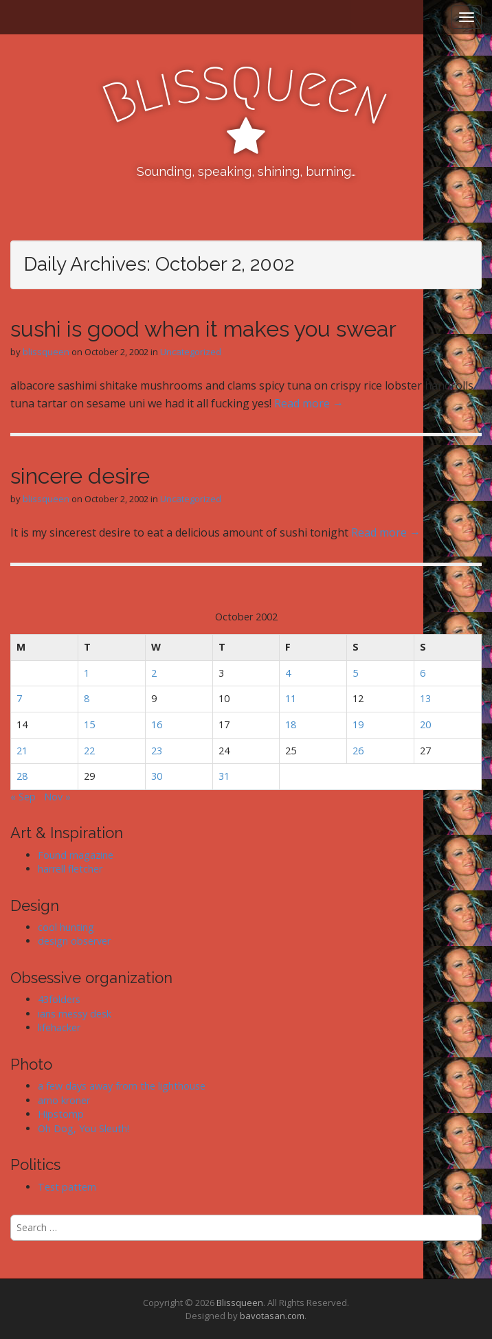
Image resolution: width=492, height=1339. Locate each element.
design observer (74, 940)
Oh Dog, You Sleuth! (83, 1128)
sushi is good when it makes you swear (203, 328)
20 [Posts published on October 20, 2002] (425, 724)
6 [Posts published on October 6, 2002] (422, 672)
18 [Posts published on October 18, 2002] (290, 724)
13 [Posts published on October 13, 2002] (425, 698)
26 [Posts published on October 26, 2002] (358, 750)
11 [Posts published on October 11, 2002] (290, 698)
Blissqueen (239, 1302)
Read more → (309, 403)
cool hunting (66, 927)
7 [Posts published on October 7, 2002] (19, 698)
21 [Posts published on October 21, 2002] (21, 750)
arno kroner (64, 1100)
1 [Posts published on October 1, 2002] (86, 672)
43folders (59, 999)
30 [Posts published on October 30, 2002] (156, 776)
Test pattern (67, 1186)
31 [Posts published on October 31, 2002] (224, 776)
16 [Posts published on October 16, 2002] (156, 724)
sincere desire (80, 475)
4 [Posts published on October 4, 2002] (288, 672)
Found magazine (75, 855)
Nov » (57, 796)
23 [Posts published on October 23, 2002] (156, 750)
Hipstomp (61, 1114)
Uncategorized (190, 352)
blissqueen (46, 352)
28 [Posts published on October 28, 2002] (21, 776)
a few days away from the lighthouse (121, 1085)
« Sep (23, 796)
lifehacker (59, 1027)
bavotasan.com (272, 1315)
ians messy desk (74, 1013)
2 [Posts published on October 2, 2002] (154, 672)
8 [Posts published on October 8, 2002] (86, 698)
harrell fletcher (70, 868)
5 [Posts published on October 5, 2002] (355, 672)
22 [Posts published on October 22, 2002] (89, 750)
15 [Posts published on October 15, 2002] (89, 724)
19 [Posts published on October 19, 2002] (358, 724)
